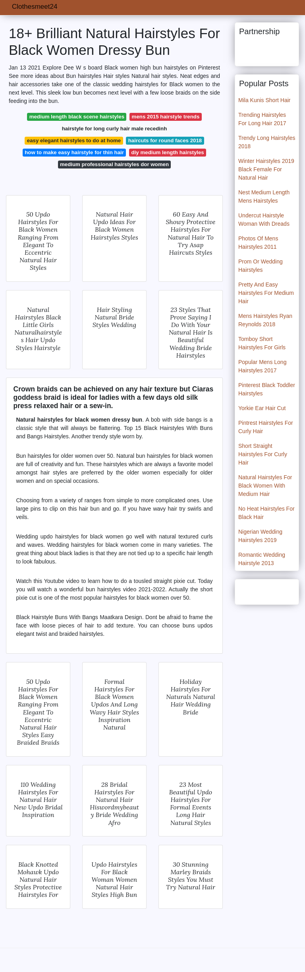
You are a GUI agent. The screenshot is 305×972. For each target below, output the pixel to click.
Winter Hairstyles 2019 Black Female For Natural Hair (266, 169)
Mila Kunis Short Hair (264, 100)
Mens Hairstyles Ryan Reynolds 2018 (265, 320)
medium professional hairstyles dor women (114, 164)
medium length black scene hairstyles (76, 117)
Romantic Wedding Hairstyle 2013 (261, 559)
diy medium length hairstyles (167, 152)
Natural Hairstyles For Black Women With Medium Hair (265, 485)
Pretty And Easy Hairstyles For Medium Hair (266, 292)
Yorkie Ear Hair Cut (262, 408)
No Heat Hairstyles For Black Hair (266, 512)
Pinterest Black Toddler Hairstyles (266, 389)
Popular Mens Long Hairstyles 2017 (262, 366)
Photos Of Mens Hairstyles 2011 (258, 242)
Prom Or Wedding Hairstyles (260, 265)
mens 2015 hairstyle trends (166, 117)
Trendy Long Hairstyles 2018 (266, 142)
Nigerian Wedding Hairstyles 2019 (260, 536)
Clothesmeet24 (34, 6)
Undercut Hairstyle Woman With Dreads (264, 219)
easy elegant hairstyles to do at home (74, 140)
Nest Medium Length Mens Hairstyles (264, 196)
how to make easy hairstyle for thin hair (74, 152)
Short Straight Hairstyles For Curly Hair (262, 454)
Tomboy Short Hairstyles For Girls (262, 343)
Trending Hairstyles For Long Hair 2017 (262, 119)
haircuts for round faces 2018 (165, 140)
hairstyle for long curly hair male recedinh (114, 129)
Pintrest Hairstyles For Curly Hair (265, 427)
